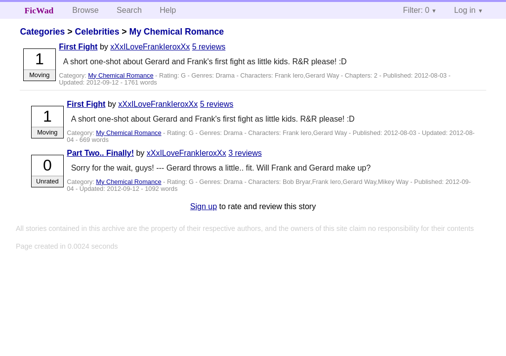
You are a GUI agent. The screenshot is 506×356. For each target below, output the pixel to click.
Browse (85, 10)
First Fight (78, 47)
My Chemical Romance (176, 32)
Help (168, 10)
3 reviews (245, 153)
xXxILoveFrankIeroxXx (150, 47)
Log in (465, 10)
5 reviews (209, 47)
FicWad (39, 10)
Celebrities (97, 32)
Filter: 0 (416, 10)
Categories (42, 32)
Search (129, 10)
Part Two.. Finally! (100, 153)
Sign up (203, 206)
